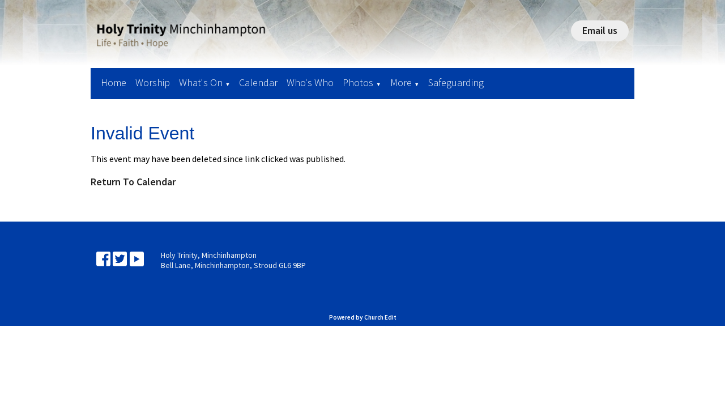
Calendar (258, 82)
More (401, 82)
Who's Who (310, 82)
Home (113, 82)
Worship (152, 82)
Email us (599, 30)
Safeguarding (456, 82)
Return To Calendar (133, 181)
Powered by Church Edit (362, 317)
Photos (358, 82)
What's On (201, 82)
